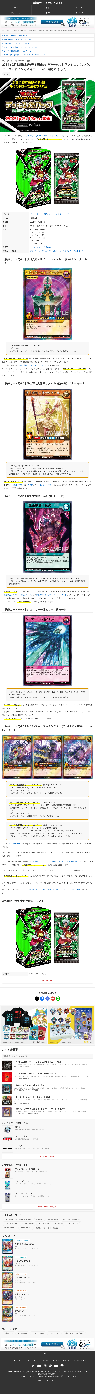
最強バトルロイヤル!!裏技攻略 (71, 1220)
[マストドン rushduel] (50, 1366)
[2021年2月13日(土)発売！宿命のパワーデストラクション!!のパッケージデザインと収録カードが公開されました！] (37, 998)
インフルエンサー (79, 13)
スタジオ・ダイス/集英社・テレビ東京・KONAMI (57, 1372)
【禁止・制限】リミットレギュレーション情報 (17, 1220)
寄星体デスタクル (22, 1294)
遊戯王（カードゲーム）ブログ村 (74, 1333)
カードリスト (47, 13)
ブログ (16, 8)
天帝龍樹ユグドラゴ (38, 861)
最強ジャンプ (23, 1090)
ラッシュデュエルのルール (12, 1224)
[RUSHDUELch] (56, 1366)
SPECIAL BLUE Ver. (10, 1228)
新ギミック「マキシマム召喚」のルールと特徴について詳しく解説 (54, 889)
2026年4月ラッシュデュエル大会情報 (15, 43)
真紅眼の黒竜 (17, 485)
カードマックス (21, 1136)
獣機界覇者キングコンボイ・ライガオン (51, 595)
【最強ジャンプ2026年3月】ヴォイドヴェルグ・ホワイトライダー (39, 1109)
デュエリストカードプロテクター (28, 1169)
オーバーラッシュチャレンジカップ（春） (17, 39)
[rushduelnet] (45, 1366)
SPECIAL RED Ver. (26, 1228)
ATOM (76, 1360)
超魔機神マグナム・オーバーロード (32, 365)
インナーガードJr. (22, 1181)
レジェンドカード (73, 1224)
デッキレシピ (15, 13)
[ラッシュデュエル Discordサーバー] (39, 1366)
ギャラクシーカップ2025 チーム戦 (14, 36)
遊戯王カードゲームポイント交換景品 (47, 1228)
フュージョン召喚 (44, 1224)
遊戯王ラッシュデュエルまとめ (47, 2)
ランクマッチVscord (38, 1333)
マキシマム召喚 (29, 1224)
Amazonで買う (47, 980)
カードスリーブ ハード (24, 1193)
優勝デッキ (39, 1220)
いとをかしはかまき (22, 1261)
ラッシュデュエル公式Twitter (41, 247)
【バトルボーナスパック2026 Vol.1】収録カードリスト (35, 1073)
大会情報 (47, 8)
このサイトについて (16, 1360)
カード (13, 61)
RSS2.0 (83, 1360)
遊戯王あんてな (8, 1333)
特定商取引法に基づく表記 (51, 1360)
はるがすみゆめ (22, 1333)
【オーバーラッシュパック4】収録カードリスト (32, 1097)
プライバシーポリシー (32, 1360)
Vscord (73, 1376)
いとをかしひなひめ (22, 1277)
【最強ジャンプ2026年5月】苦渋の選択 (29, 1085)
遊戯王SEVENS (14, 843)
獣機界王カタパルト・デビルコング (17, 595)
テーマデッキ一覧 (53, 1220)
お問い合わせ (67, 1360)
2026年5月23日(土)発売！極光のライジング (17, 51)
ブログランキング (54, 1333)
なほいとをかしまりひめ (24, 1244)
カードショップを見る (47, 1156)
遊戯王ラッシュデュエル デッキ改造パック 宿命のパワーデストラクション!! (59, 251)
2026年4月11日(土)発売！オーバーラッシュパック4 (20, 47)
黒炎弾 (30, 485)
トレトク (18, 1145)
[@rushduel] (33, 1366)
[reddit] (62, 1366)
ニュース (79, 8)
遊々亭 (17, 1127)
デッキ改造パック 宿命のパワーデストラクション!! (43, 136)
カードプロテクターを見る (47, 1206)
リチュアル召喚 (58, 1224)
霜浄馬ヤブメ (20, 1311)
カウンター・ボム (44, 485)
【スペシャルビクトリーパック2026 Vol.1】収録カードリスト (37, 1062)
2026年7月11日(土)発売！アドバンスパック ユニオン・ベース (23, 55)
